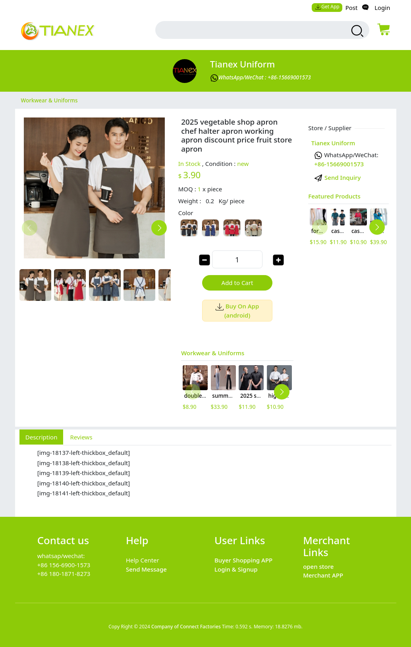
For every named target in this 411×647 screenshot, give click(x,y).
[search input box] (248, 30)
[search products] (356, 31)
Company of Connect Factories (186, 626)
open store (318, 566)
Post (351, 8)
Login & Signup (236, 569)
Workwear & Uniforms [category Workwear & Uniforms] (49, 100)
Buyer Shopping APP (243, 560)
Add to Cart (237, 283)
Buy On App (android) (237, 310)
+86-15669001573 (339, 164)
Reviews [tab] (81, 437)
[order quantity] (237, 259)
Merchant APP (323, 575)
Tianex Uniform (242, 64)
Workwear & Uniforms (212, 353)
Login (382, 8)
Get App (327, 6)
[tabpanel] (205, 476)
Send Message (146, 569)
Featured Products (334, 196)
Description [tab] (41, 437)
